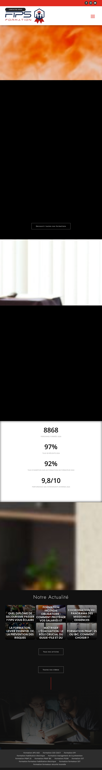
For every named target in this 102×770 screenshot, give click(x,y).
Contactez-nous (17, 5)
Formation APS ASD (31, 748)
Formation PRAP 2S (23, 754)
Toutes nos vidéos (51, 665)
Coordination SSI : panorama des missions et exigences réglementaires (82, 612)
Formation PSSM (61, 754)
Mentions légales (51, 766)
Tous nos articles (51, 647)
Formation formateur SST (69, 757)
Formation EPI (70, 748)
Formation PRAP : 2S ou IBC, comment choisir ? (82, 630)
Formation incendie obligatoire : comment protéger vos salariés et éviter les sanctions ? (51, 613)
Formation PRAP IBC (43, 754)
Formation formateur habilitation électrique (37, 757)
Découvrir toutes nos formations (51, 222)
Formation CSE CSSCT (52, 748)
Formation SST (78, 754)
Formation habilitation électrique (31, 751)
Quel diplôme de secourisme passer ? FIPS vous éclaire (20, 612)
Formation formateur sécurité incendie (49, 760)
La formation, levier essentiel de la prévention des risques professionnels (20, 630)
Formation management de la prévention (65, 751)
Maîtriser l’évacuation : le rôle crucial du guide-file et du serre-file (51, 630)
